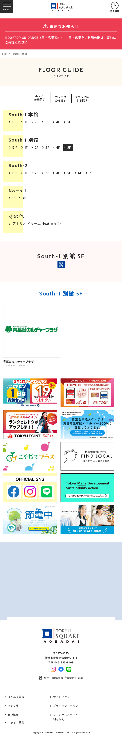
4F (58, 122)
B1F (15, 122)
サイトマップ (61, 697)
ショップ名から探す (82, 99)
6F (80, 173)
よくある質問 (16, 697)
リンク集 (13, 706)
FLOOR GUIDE (20, 53)
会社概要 (13, 715)
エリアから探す (39, 97)
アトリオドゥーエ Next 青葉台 (36, 223)
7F (91, 173)
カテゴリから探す (60, 99)
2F (36, 122)
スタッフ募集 (16, 722)
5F (69, 122)
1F (26, 122)
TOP (4, 53)
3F (47, 122)
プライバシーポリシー (67, 706)
